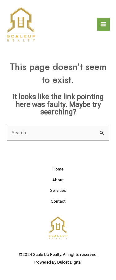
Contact (58, 201)
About (58, 179)
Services (58, 190)
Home (58, 168)
